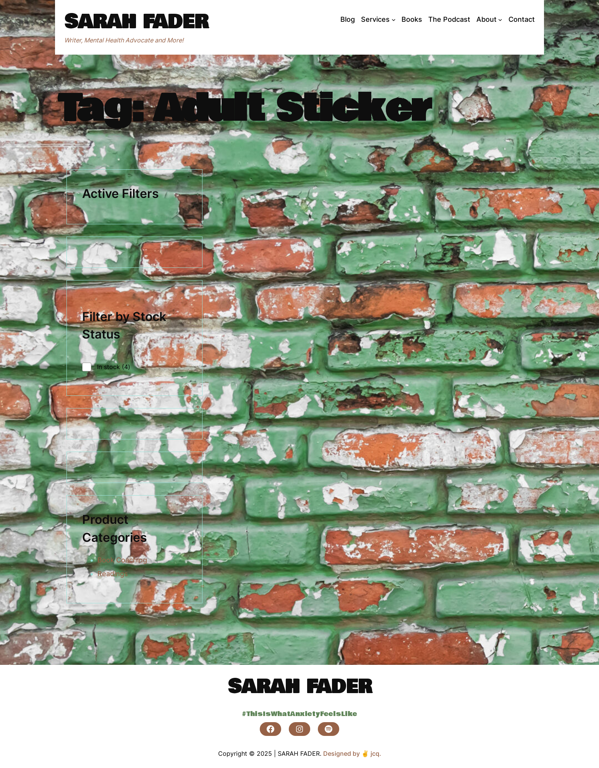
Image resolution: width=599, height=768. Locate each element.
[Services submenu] (394, 20)
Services (375, 19)
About (486, 19)
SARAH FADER (136, 22)
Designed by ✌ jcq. (352, 753)
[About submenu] (500, 20)
